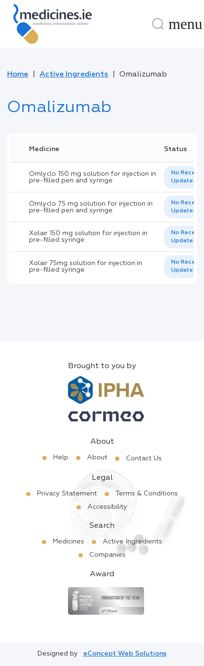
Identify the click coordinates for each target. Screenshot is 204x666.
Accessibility (107, 507)
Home (17, 74)
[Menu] (185, 23)
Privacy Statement (67, 493)
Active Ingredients (73, 74)
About (97, 457)
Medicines (68, 541)
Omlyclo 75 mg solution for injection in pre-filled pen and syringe (91, 207)
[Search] (157, 23)
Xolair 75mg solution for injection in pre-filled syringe (85, 266)
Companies (107, 555)
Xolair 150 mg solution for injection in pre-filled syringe (88, 236)
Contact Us (144, 458)
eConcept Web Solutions (124, 653)
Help (60, 457)
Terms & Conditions (147, 493)
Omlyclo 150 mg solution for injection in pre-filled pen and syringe (92, 177)
